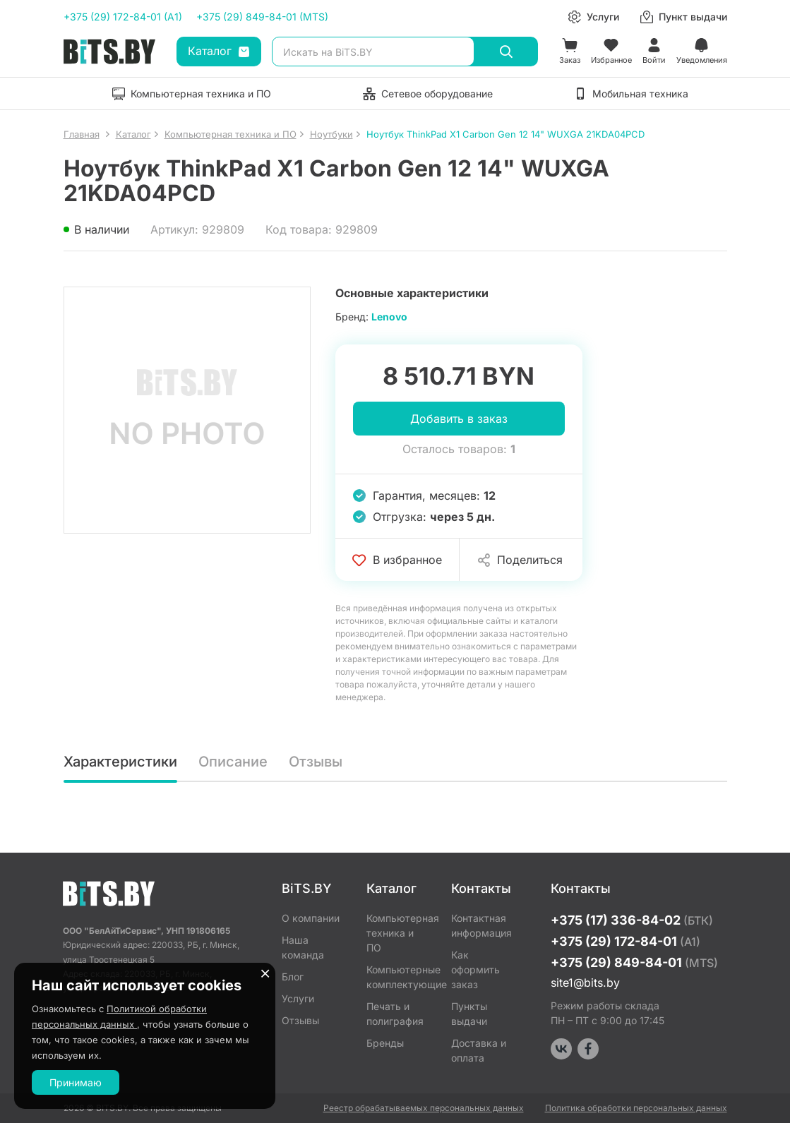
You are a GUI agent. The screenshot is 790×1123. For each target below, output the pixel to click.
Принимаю (75, 1082)
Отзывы (315, 761)
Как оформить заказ (475, 969)
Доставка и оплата (478, 1050)
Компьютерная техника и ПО (398, 933)
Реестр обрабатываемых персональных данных (423, 1108)
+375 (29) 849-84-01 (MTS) (262, 17)
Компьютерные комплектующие (398, 976)
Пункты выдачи (469, 1013)
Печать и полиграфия (395, 1013)
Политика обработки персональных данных (636, 1108)
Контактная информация (481, 925)
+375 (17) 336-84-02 (632, 920)
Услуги (298, 998)
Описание (233, 761)
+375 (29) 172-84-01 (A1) (123, 17)
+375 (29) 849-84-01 (634, 962)
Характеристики (120, 761)
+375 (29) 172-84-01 (625, 941)
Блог (293, 977)
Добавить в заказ (459, 419)
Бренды (385, 1043)
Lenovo (389, 317)
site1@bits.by (585, 982)
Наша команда (303, 947)
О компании (311, 918)
